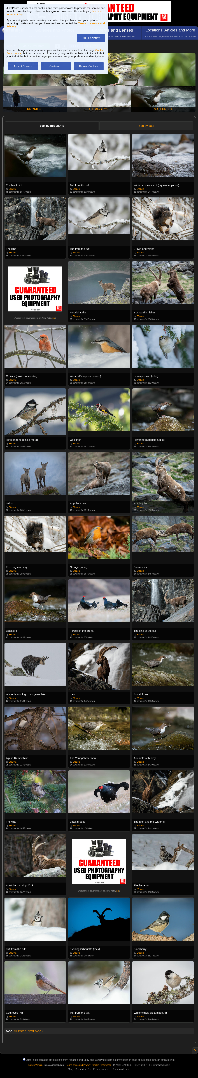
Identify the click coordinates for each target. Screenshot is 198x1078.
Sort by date (146, 125)
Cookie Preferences (101, 1065)
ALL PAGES (19, 1031)
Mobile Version (35, 1065)
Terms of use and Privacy (78, 1065)
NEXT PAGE (35, 1031)
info (53, 318)
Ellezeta (13, 189)
